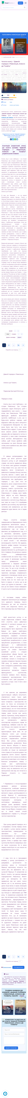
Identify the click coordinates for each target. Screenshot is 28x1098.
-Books (10, 3)
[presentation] (22, 36)
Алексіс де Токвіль (8, 99)
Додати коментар (11, 1048)
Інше (16, 74)
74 (18, 345)
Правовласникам (7, 967)
